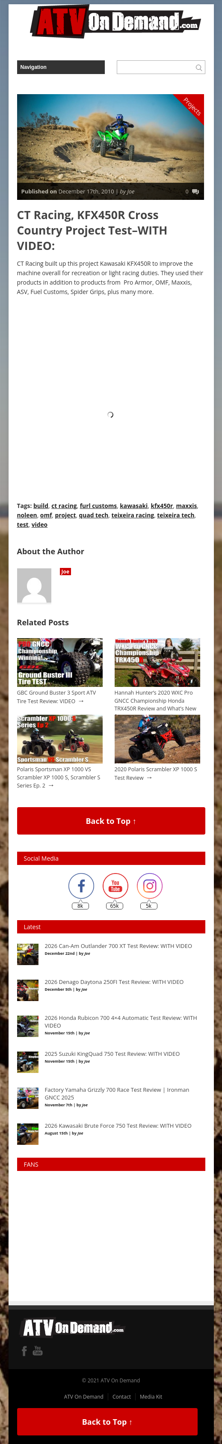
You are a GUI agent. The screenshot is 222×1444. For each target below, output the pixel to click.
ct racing (64, 506)
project (65, 515)
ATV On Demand (84, 1396)
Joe (66, 571)
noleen (27, 515)
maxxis (186, 506)
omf (46, 515)
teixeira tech (175, 515)
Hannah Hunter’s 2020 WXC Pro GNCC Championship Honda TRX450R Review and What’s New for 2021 (155, 704)
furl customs (98, 506)
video (39, 524)
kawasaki (134, 506)
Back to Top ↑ (111, 821)
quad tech (94, 515)
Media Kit (151, 1396)
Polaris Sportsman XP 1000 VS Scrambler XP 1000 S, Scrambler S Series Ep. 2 (59, 777)
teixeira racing (133, 515)
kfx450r (162, 506)
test (23, 524)
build (40, 506)
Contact (121, 1396)
